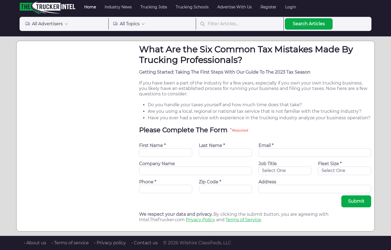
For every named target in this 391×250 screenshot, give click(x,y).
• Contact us (144, 242)
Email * (265, 145)
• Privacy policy (110, 242)
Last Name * (212, 145)
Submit (356, 201)
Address (267, 182)
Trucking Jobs (153, 7)
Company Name (157, 163)
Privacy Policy (200, 219)
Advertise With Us (234, 7)
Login (290, 7)
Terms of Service (243, 219)
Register (268, 7)
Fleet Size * (330, 163)
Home (90, 7)
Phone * (147, 182)
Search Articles (309, 23)
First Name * (152, 145)
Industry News (118, 7)
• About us (35, 242)
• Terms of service (70, 242)
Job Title (267, 163)
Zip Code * (210, 182)
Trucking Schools (192, 7)
